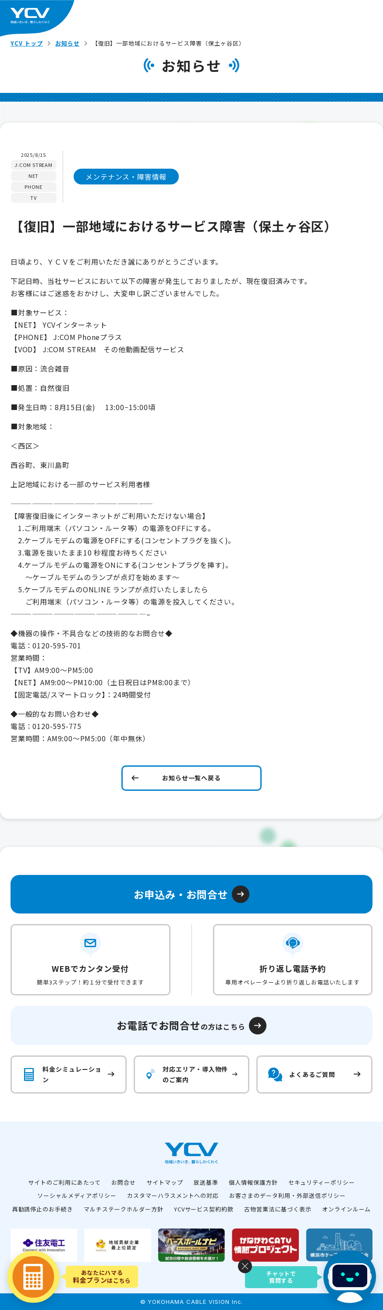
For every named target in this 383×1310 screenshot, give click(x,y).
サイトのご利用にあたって (64, 1182)
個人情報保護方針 (253, 1182)
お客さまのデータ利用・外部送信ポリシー (287, 1195)
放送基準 (206, 1182)
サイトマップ (164, 1182)
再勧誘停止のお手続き (43, 1209)
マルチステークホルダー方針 (123, 1209)
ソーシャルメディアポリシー (76, 1195)
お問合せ (123, 1182)
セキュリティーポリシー (321, 1182)
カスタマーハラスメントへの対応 (173, 1195)
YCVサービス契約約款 (204, 1209)
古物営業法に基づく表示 (278, 1209)
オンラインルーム (346, 1209)
